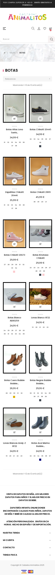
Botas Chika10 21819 (40, 192)
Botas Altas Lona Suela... (14, 131)
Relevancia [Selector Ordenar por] (28, 78)
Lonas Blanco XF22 (40, 318)
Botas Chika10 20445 (40, 130)
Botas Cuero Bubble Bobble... (14, 382)
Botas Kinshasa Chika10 (40, 256)
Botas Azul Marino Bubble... (40, 444)
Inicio (14, 126)
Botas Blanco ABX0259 (14, 319)
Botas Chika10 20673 (14, 255)
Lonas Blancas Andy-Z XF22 (14, 444)
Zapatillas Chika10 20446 (14, 193)
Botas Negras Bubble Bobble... (40, 382)
